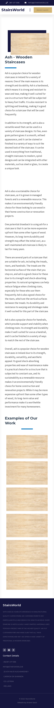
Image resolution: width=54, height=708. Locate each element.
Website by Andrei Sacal (27, 702)
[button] (30, 10)
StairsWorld (12, 10)
